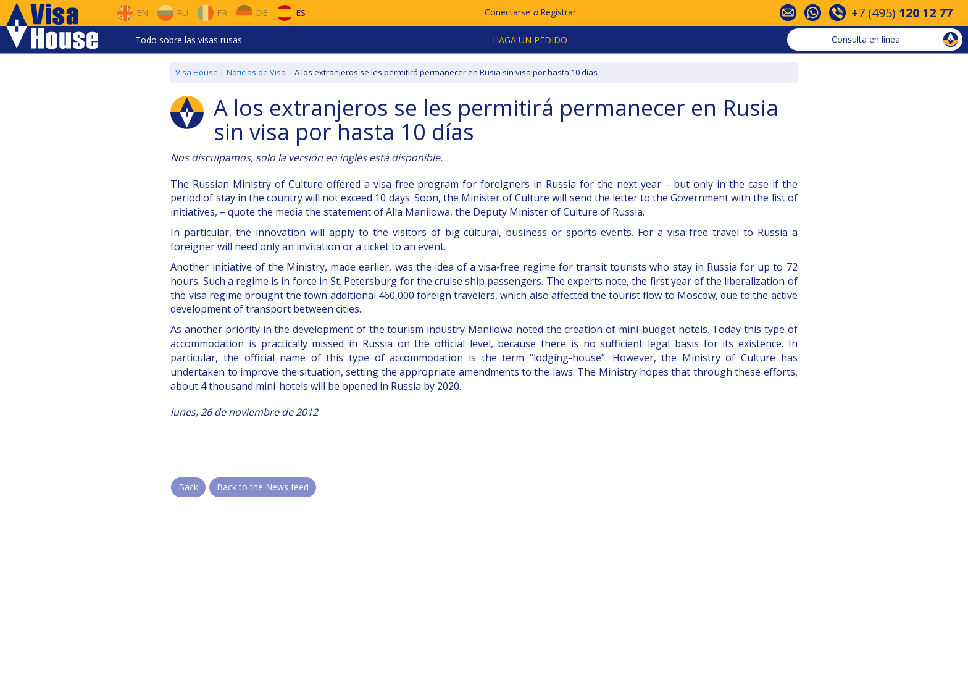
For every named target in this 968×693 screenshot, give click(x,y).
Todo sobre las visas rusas (188, 40)
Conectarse (507, 12)
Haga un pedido (530, 40)
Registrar (558, 12)
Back (188, 487)
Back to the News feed (263, 487)
